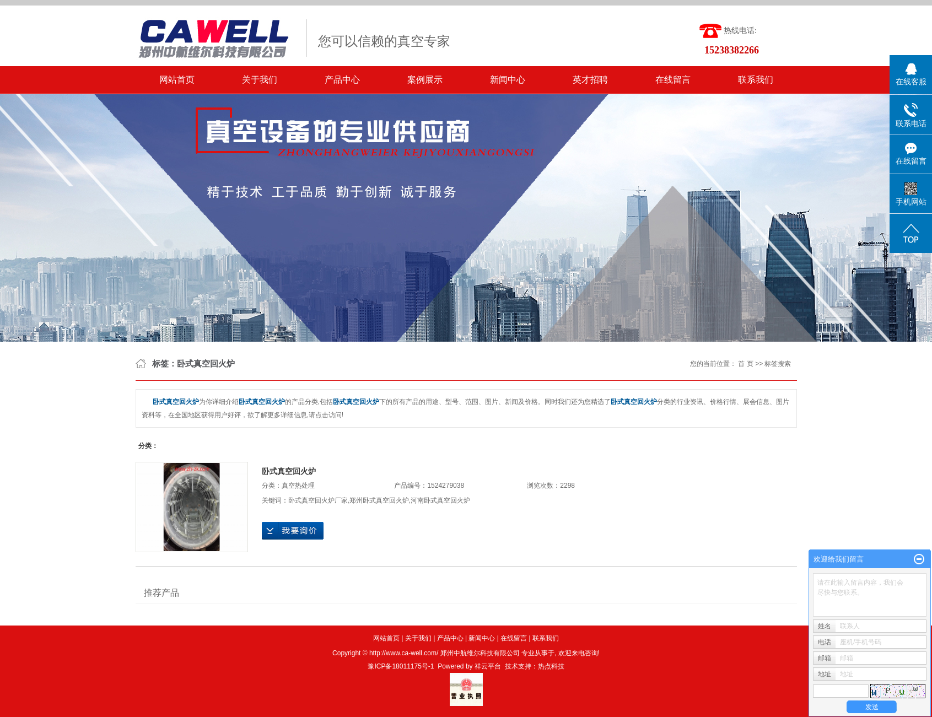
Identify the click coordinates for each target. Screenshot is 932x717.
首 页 (745, 364)
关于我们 (259, 79)
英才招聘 (590, 79)
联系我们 (755, 79)
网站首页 (177, 79)
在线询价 (293, 531)
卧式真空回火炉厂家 (318, 500)
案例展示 (425, 79)
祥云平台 (488, 666)
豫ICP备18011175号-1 (401, 666)
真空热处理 (298, 485)
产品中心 (342, 79)
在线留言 (673, 79)
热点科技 (551, 666)
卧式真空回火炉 (289, 471)
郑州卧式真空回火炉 (379, 500)
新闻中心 (507, 79)
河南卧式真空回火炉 (440, 500)
